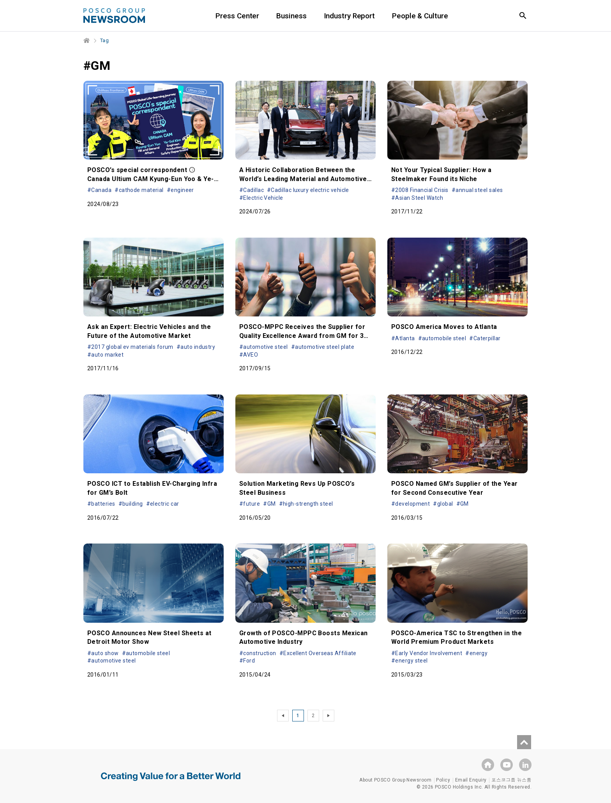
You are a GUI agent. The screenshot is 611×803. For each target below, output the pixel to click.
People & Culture (420, 15)
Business (291, 15)
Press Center (237, 15)
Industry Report (349, 15)
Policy (443, 780)
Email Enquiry (471, 780)
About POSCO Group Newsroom (395, 780)
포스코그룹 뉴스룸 (511, 780)
